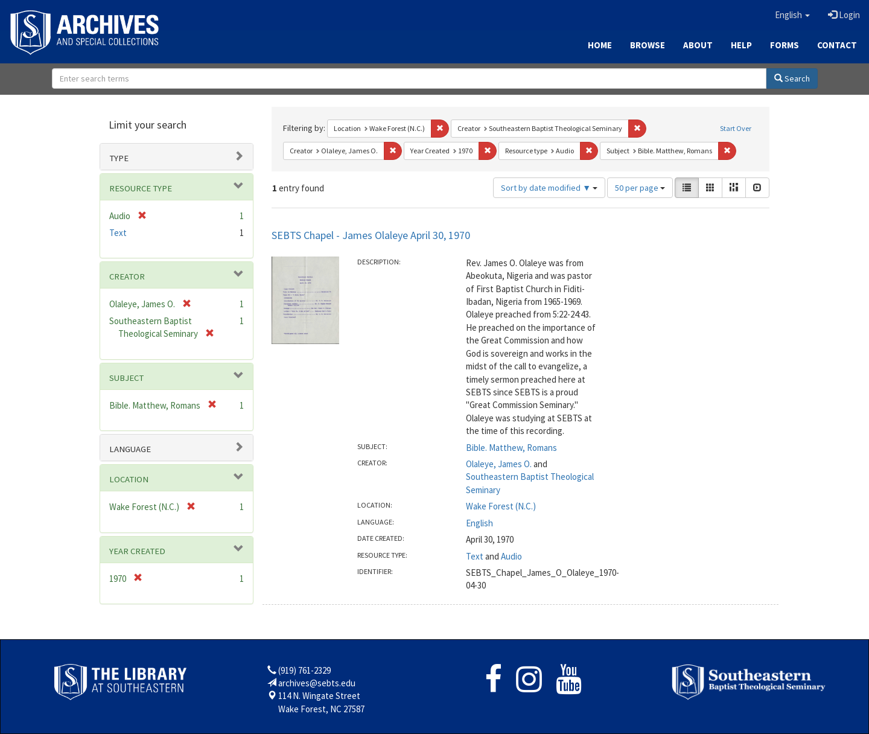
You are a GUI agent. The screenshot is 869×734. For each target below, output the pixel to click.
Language (130, 449)
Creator (127, 276)
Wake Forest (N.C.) (501, 506)
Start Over (735, 128)
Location (128, 479)
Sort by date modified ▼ (549, 187)
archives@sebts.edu (316, 683)
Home (600, 45)
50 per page (640, 187)
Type (119, 158)
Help (741, 45)
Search (792, 78)
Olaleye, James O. (499, 464)
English (479, 523)
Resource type (140, 188)
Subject (126, 377)
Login (844, 15)
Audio (511, 556)
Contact (837, 45)
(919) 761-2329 (304, 670)
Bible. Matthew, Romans (511, 447)
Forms (784, 45)
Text (474, 556)
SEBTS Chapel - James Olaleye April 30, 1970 (371, 235)
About (698, 45)
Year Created (137, 551)
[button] (792, 15)
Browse (647, 45)
